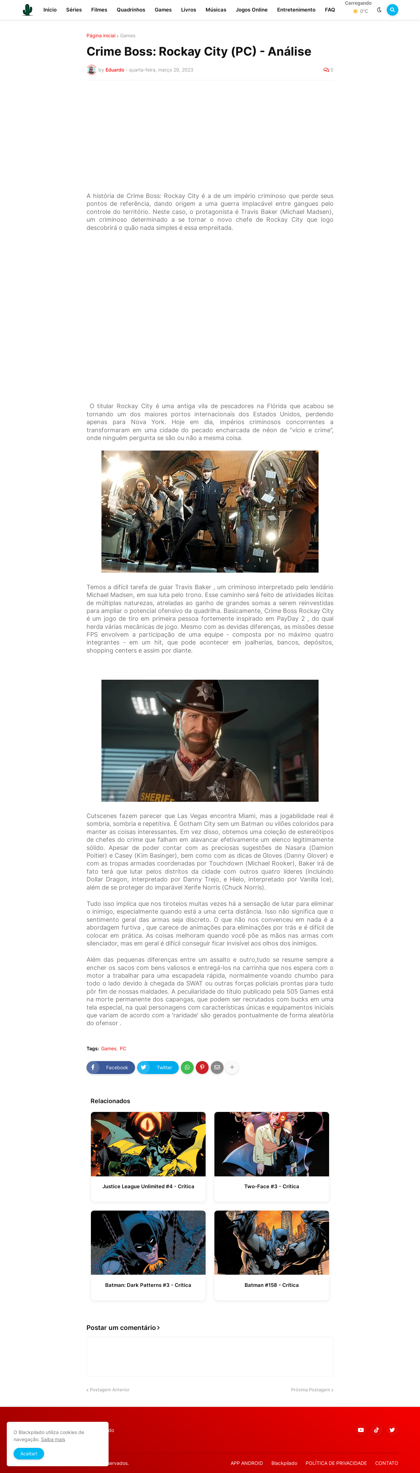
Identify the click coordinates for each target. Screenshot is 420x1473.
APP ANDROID (247, 1463)
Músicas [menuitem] (216, 9)
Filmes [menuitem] (99, 9)
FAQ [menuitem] (330, 9)
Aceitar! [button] (28, 1453)
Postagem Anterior (110, 1389)
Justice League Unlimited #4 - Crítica (148, 1186)
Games (127, 35)
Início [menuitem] (50, 9)
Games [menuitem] (163, 9)
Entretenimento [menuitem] (296, 9)
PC (123, 1048)
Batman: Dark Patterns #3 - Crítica (148, 1285)
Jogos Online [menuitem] (252, 9)
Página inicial (101, 35)
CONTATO (386, 1463)
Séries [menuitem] (74, 9)
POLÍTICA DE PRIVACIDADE (336, 1463)
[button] (379, 10)
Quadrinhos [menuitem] (131, 9)
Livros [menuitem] (188, 9)
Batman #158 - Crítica (272, 1285)
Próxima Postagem (310, 1389)
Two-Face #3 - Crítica (271, 1186)
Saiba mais (53, 1439)
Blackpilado (284, 1463)
